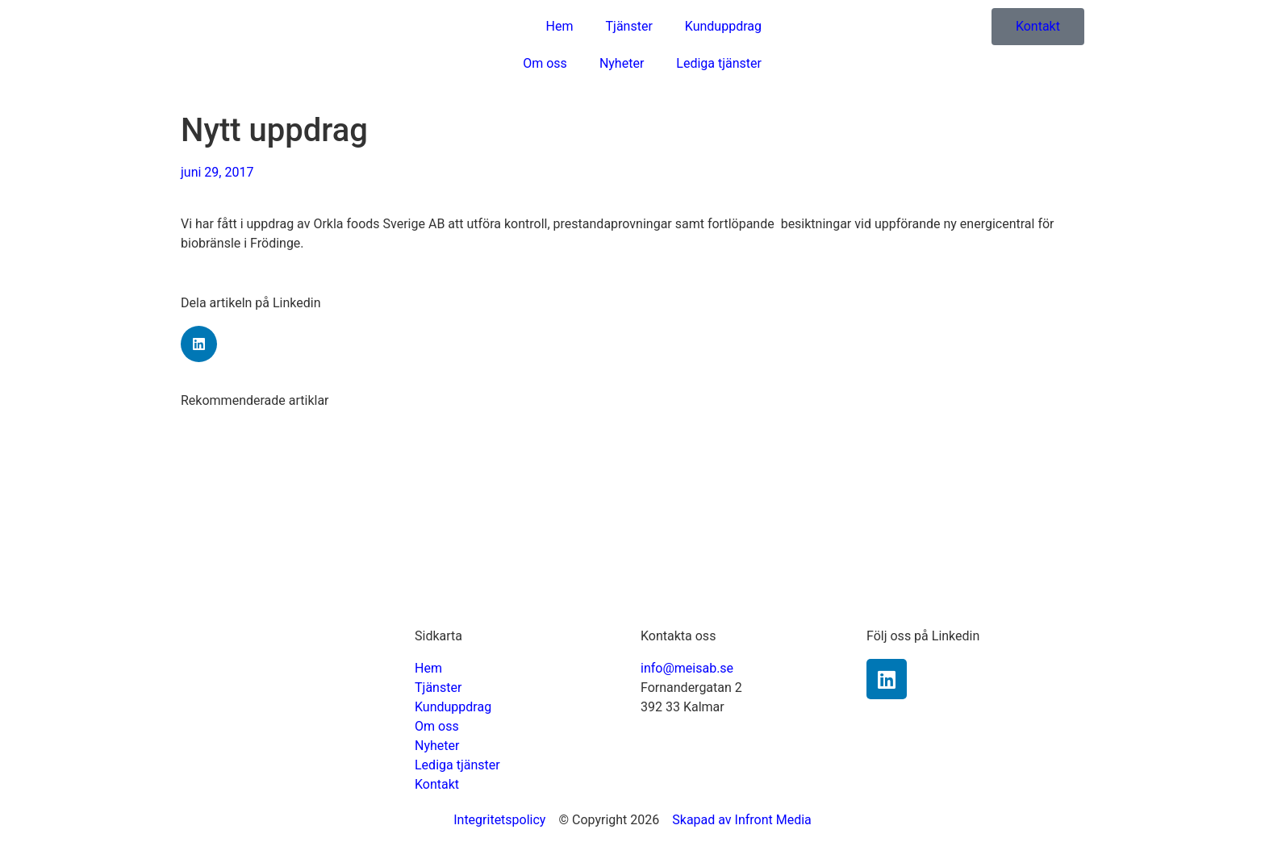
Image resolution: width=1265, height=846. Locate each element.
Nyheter (621, 63)
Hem (560, 26)
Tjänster (629, 26)
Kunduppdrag (723, 26)
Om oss (545, 63)
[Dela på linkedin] (199, 344)
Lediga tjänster (719, 63)
